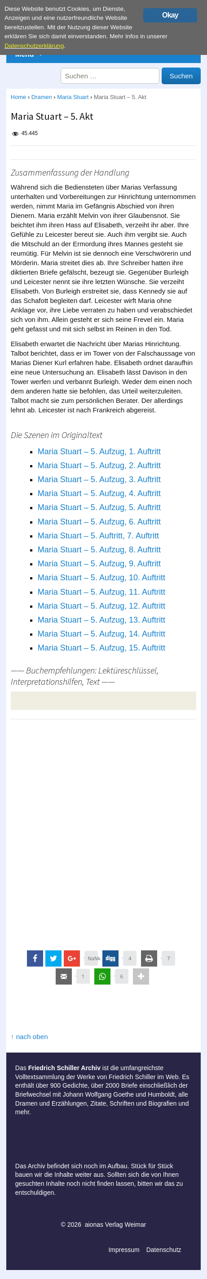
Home (18, 97)
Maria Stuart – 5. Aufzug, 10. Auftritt (101, 577)
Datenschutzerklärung (34, 45)
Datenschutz (163, 1249)
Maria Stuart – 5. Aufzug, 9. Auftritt (99, 563)
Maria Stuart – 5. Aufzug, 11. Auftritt (101, 592)
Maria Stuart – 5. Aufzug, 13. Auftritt (101, 619)
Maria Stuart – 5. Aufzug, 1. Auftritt (99, 451)
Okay (170, 15)
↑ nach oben (29, 1036)
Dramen (41, 97)
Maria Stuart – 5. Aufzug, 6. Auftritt (99, 521)
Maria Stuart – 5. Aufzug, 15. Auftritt (101, 647)
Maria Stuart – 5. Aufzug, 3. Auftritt (99, 479)
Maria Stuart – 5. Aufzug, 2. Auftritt (99, 465)
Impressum (123, 1249)
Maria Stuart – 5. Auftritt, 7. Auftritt (98, 535)
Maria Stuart (72, 97)
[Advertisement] (103, 832)
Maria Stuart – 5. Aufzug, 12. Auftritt (101, 605)
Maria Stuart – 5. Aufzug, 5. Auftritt (99, 507)
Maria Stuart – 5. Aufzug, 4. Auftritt (99, 493)
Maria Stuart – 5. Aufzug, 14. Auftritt (101, 633)
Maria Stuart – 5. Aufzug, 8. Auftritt (99, 549)
